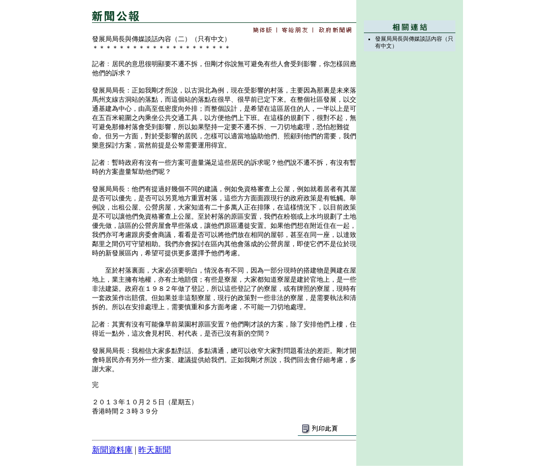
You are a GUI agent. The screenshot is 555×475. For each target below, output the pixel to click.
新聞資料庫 (112, 450)
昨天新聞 (154, 450)
